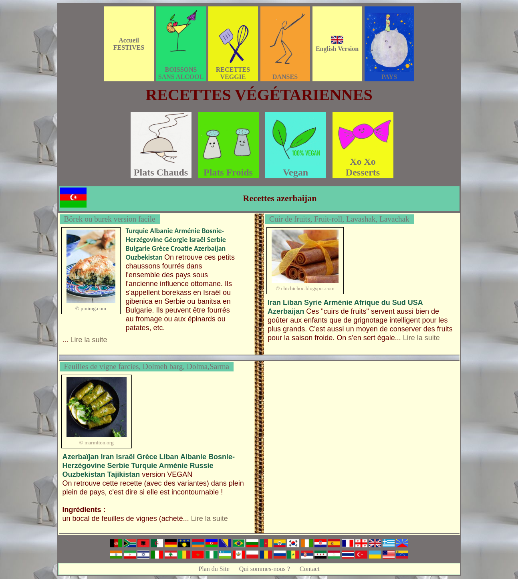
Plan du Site (213, 568)
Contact (310, 568)
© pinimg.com (91, 308)
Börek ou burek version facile (109, 219)
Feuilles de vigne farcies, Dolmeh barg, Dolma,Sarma (147, 366)
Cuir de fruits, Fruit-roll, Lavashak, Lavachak (339, 219)
